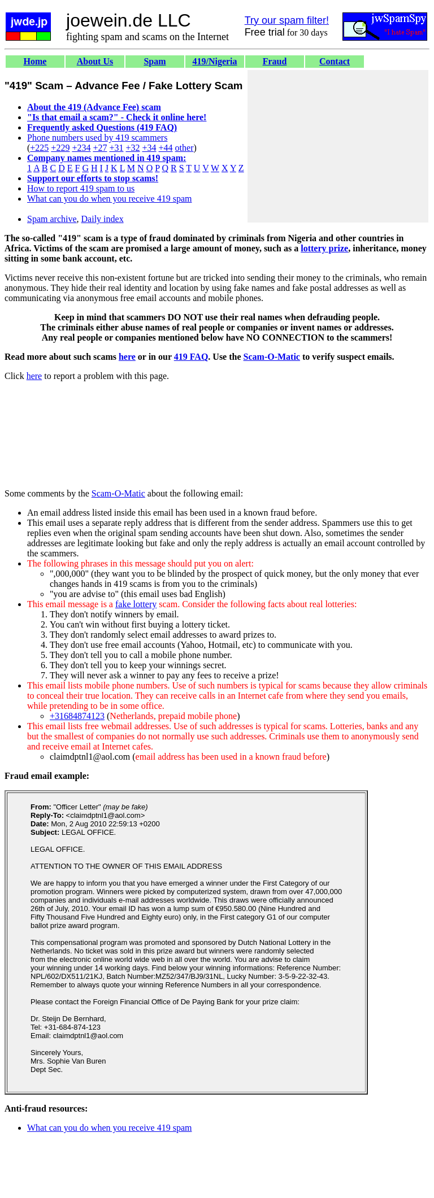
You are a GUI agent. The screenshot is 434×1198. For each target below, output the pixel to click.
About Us (95, 61)
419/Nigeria (214, 61)
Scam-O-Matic (272, 356)
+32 (132, 148)
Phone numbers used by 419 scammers (97, 137)
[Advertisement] (338, 146)
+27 (100, 148)
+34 (149, 148)
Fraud (275, 61)
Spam (155, 61)
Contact (334, 61)
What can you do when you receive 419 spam (109, 198)
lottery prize (324, 248)
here (127, 356)
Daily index (102, 219)
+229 (60, 148)
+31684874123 (77, 716)
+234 (81, 148)
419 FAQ (191, 356)
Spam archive (52, 219)
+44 (166, 148)
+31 (116, 148)
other (184, 148)
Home (35, 61)
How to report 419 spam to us (80, 188)
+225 (39, 148)
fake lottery (136, 604)
